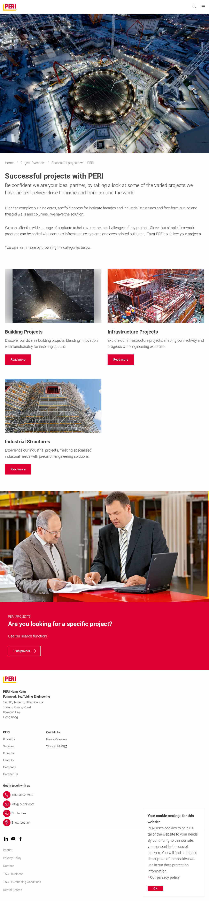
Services (9, 746)
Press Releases (56, 739)
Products (9, 739)
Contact (8, 866)
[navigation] (18, 359)
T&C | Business (13, 874)
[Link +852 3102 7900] (104, 795)
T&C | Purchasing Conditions (22, 882)
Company (9, 767)
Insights (8, 760)
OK (155, 888)
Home (9, 163)
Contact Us (10, 774)
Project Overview (33, 163)
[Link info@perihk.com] (104, 804)
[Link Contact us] (104, 813)
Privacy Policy (12, 858)
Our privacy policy (164, 877)
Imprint (8, 850)
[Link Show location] (104, 822)
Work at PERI (56, 746)
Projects (8, 753)
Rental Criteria (12, 890)
